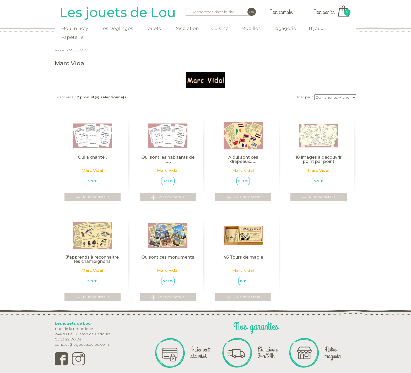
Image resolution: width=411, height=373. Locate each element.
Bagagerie (284, 28)
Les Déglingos (116, 28)
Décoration (186, 28)
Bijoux (316, 28)
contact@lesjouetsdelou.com (82, 344)
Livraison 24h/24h (267, 352)
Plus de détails (92, 197)
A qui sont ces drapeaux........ (243, 159)
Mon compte (280, 12)
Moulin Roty (74, 28)
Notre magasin (333, 352)
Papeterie (72, 37)
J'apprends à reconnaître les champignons (92, 259)
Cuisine (220, 28)
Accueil (60, 50)
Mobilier (250, 28)
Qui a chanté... (92, 157)
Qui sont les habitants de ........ (167, 159)
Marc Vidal (92, 170)
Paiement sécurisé (200, 352)
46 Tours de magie (243, 257)
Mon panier (331, 12)
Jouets (153, 28)
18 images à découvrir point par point (318, 159)
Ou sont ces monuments (167, 257)
